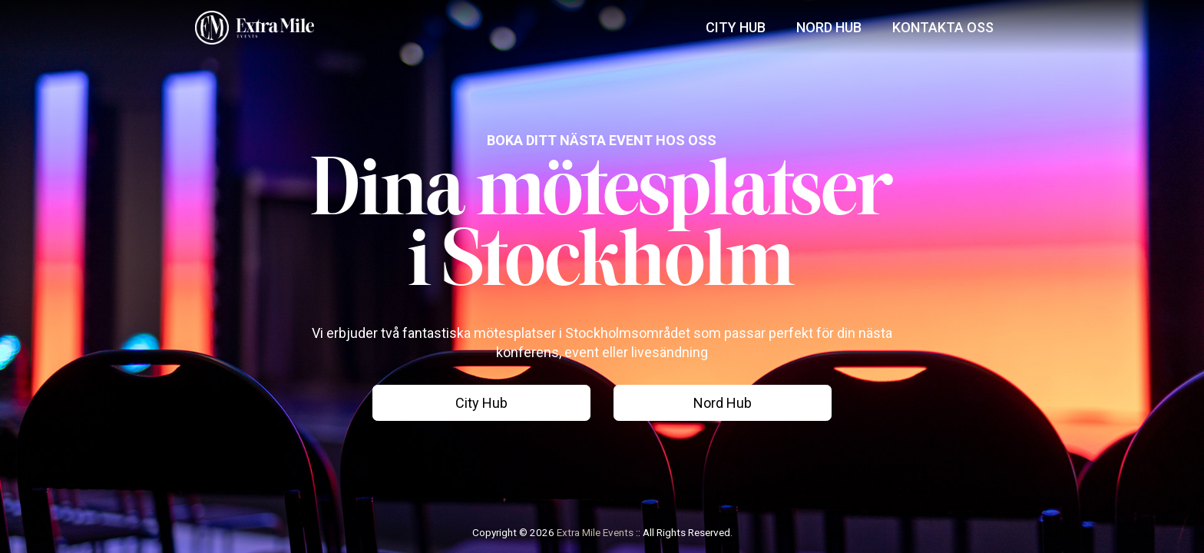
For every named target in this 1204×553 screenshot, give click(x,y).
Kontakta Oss (943, 27)
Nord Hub (829, 27)
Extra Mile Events (595, 532)
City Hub (736, 27)
